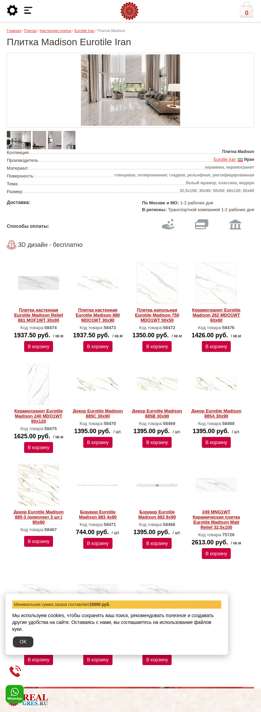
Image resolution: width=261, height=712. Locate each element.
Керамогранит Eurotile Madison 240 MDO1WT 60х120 (38, 416)
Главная (14, 31)
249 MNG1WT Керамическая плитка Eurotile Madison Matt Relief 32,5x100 (216, 519)
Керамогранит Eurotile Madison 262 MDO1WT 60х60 (216, 315)
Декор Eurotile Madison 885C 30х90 (98, 413)
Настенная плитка (55, 31)
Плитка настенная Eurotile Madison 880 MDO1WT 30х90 (98, 315)
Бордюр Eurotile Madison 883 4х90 (98, 514)
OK (23, 641)
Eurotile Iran (84, 31)
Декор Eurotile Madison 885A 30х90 (216, 413)
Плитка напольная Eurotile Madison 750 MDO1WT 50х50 (157, 315)
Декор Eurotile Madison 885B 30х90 (157, 413)
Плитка (30, 31)
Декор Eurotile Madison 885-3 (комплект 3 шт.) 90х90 (39, 517)
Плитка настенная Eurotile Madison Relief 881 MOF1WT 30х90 (38, 315)
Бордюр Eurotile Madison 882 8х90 (157, 514)
